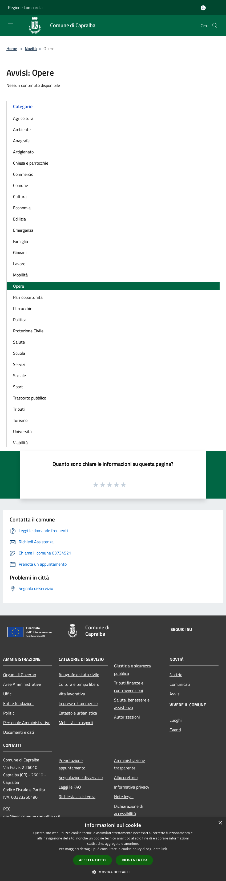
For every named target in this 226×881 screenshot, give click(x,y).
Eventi (175, 730)
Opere (18, 286)
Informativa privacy (131, 787)
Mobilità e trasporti (76, 722)
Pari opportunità (28, 297)
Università (22, 431)
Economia (22, 208)
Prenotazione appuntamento (72, 764)
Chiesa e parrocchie (30, 163)
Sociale (19, 375)
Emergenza (23, 230)
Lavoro (19, 263)
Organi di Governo (19, 674)
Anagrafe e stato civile (79, 674)
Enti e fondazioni (18, 703)
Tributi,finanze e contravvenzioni (128, 687)
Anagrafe (21, 140)
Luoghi (176, 720)
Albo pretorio (126, 777)
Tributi (19, 409)
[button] (113, 872)
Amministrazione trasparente (129, 764)
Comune (20, 185)
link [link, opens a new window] (164, 849)
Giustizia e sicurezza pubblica (132, 669)
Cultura (20, 196)
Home (11, 48)
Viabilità (20, 442)
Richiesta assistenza (77, 796)
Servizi (19, 364)
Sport (18, 387)
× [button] (220, 823)
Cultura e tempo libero (79, 684)
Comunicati (180, 684)
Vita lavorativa (72, 694)
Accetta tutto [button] (92, 860)
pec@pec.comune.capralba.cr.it (32, 816)
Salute (19, 342)
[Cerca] (215, 25)
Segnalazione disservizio (81, 777)
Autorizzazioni (127, 717)
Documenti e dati (18, 732)
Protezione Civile (28, 331)
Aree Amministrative (22, 684)
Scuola (19, 353)
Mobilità (20, 275)
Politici (9, 713)
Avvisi (175, 694)
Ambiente (22, 129)
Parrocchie (22, 308)
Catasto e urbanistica (78, 713)
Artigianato (23, 152)
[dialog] (113, 849)
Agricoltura (23, 118)
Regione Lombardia (25, 7)
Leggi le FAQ (70, 787)
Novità (31, 48)
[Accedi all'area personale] (203, 8)
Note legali (124, 796)
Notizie (176, 674)
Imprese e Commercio (78, 703)
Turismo (20, 420)
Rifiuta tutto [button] (134, 860)
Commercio (23, 174)
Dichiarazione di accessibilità (128, 810)
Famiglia (20, 241)
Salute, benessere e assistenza (132, 704)
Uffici (8, 694)
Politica (19, 319)
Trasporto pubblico (29, 398)
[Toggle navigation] (10, 25)
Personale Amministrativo (26, 722)
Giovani (20, 252)
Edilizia (19, 219)
